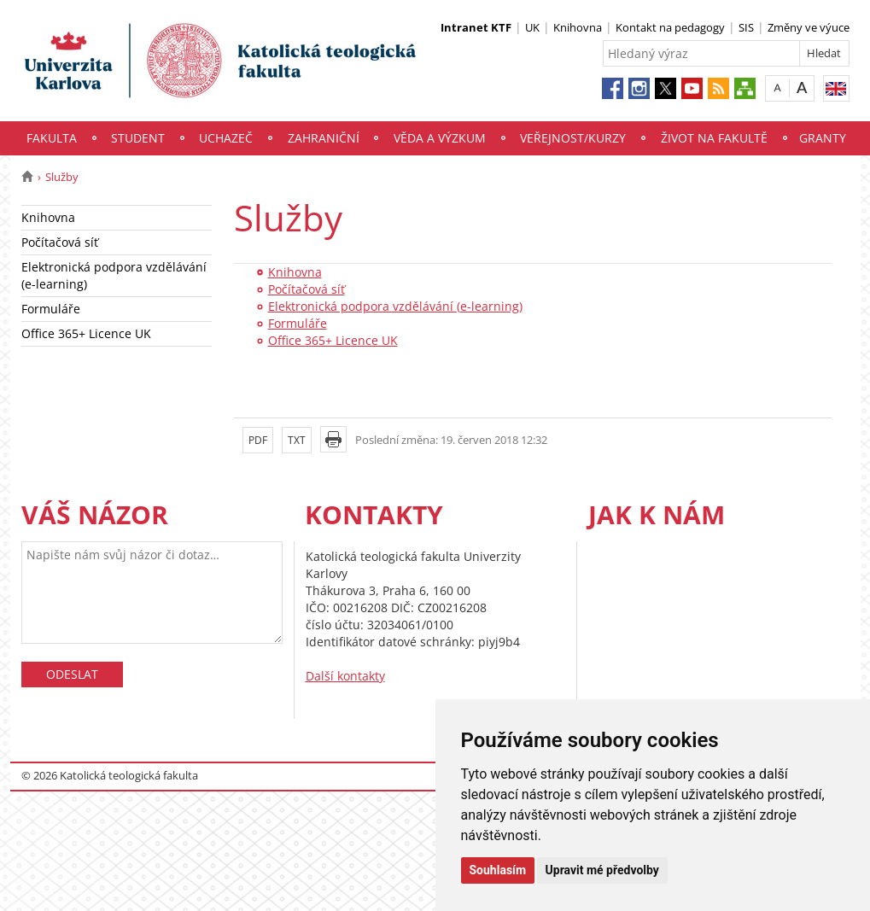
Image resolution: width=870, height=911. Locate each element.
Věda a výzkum (440, 138)
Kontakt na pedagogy (670, 27)
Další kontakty (345, 676)
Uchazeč (226, 138)
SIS (746, 27)
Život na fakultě (714, 138)
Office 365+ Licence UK (86, 333)
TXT (297, 440)
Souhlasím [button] (498, 870)
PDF (257, 440)
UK (532, 27)
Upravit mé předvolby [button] (602, 870)
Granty (822, 138)
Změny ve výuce (809, 27)
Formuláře (50, 309)
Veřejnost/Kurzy (573, 138)
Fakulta (51, 138)
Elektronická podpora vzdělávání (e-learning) (114, 275)
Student (138, 138)
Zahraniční (323, 138)
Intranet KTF (476, 27)
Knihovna (577, 27)
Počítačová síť (59, 242)
